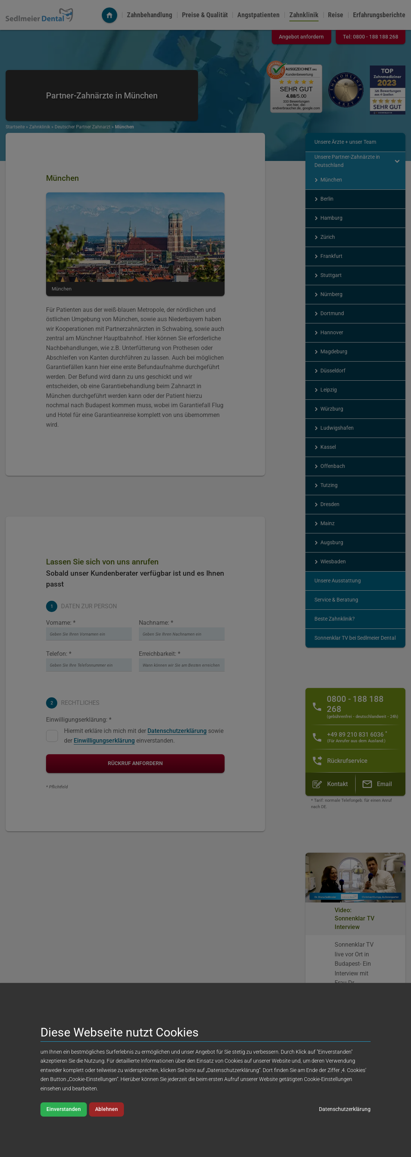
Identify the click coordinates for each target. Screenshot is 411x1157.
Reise (335, 15)
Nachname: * (156, 622)
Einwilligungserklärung (104, 740)
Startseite (15, 127)
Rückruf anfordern (135, 763)
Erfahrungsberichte (379, 15)
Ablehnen (106, 1109)
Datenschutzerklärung (177, 730)
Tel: (370, 37)
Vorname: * (61, 622)
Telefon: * (58, 653)
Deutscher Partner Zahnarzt (82, 127)
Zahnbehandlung (149, 15)
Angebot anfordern (301, 37)
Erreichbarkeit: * (159, 653)
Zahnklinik (304, 15)
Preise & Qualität (205, 15)
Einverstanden (63, 1109)
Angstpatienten (258, 15)
